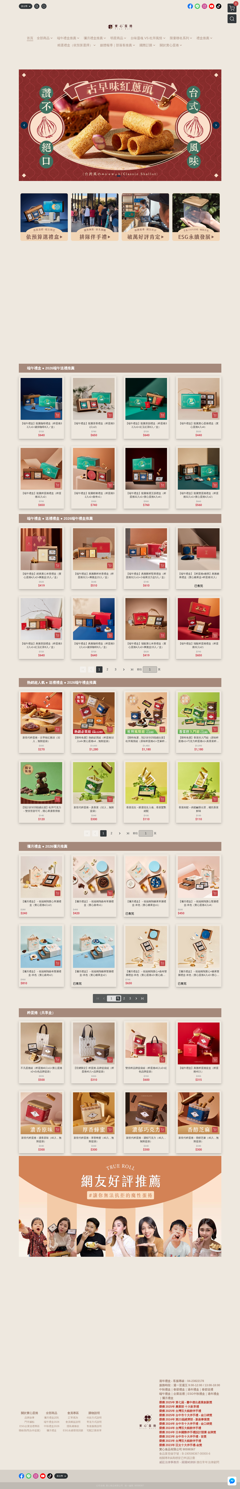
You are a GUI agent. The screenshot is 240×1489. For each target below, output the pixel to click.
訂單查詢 (73, 1417)
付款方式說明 (94, 1417)
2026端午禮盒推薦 (78, 518)
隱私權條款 (73, 1426)
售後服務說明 (94, 1426)
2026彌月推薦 (56, 846)
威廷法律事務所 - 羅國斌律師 (177, 1462)
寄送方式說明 (94, 1422)
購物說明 (94, 1413)
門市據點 (29, 1422)
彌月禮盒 (34, 846)
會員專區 (73, 1413)
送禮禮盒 (52, 518)
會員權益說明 (73, 1422)
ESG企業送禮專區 (29, 1426)
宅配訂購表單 (94, 1430)
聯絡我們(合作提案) (29, 1430)
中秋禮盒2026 (51, 1426)
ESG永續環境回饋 (73, 1430)
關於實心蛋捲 (29, 1413)
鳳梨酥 (201, 1457)
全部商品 (51, 1413)
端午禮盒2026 (51, 1422)
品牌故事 (29, 1417)
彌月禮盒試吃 (51, 1417)
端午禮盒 (34, 368)
